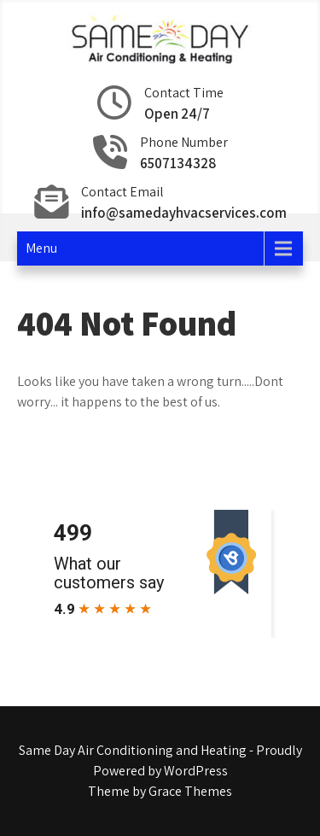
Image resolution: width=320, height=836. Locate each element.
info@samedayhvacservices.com (184, 212)
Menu (41, 248)
